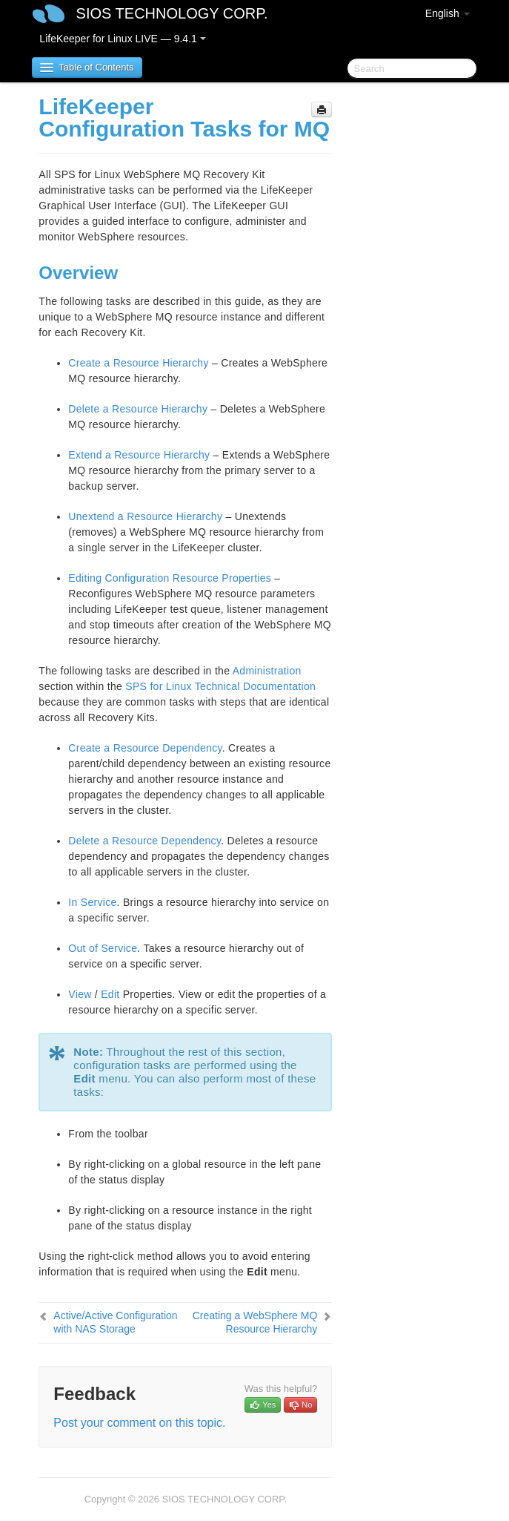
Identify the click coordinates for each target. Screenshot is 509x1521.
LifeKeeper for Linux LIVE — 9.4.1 (122, 39)
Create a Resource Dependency (145, 748)
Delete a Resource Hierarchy (137, 409)
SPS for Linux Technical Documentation (220, 686)
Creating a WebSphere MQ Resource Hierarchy (255, 1322)
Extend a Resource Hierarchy (139, 455)
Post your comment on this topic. (139, 1422)
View (79, 994)
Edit (110, 994)
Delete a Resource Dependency (144, 841)
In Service (92, 902)
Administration (267, 671)
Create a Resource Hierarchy (138, 363)
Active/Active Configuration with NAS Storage (115, 1322)
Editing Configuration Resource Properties (169, 578)
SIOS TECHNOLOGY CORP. (172, 13)
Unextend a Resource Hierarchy (145, 516)
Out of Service (102, 948)
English (447, 13)
